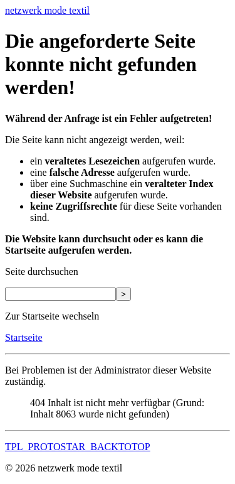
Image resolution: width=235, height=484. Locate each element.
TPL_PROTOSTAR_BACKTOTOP (77, 446)
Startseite (24, 337)
